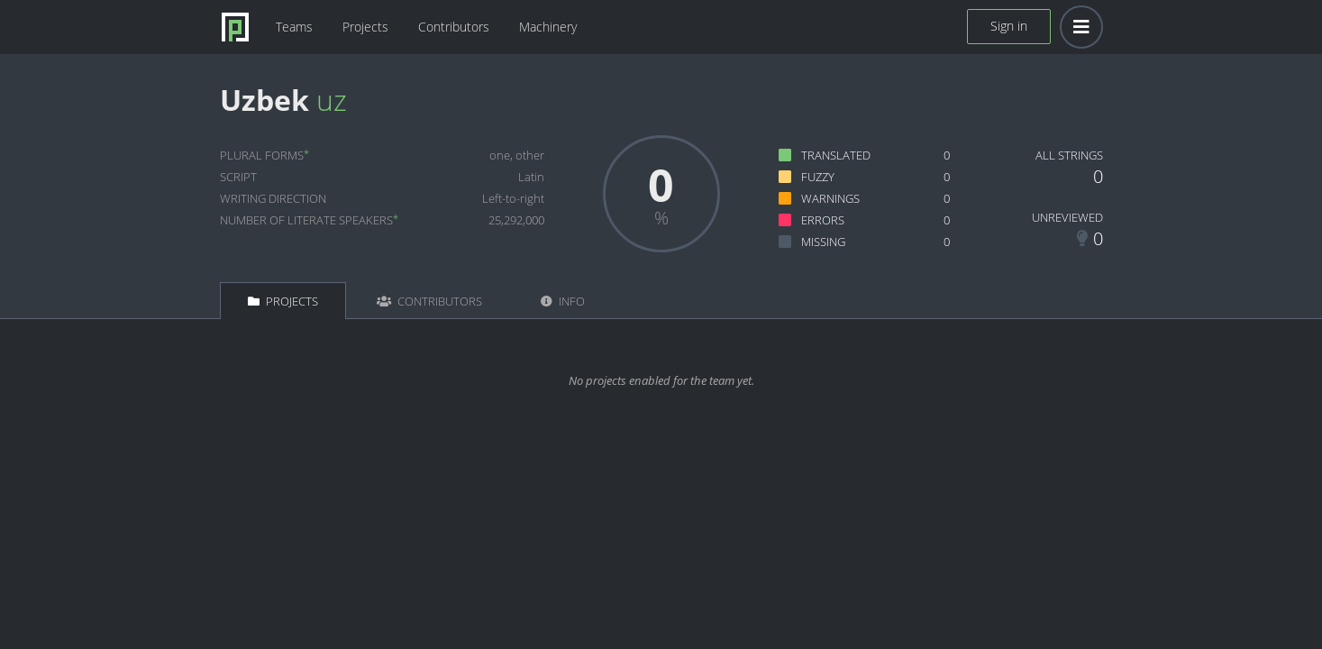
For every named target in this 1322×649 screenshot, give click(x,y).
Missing (823, 241)
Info (563, 301)
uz (331, 99)
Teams (294, 26)
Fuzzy (817, 177)
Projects (365, 26)
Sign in (1008, 25)
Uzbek (264, 99)
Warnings (830, 198)
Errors (822, 220)
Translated (836, 155)
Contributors (453, 26)
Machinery (548, 26)
